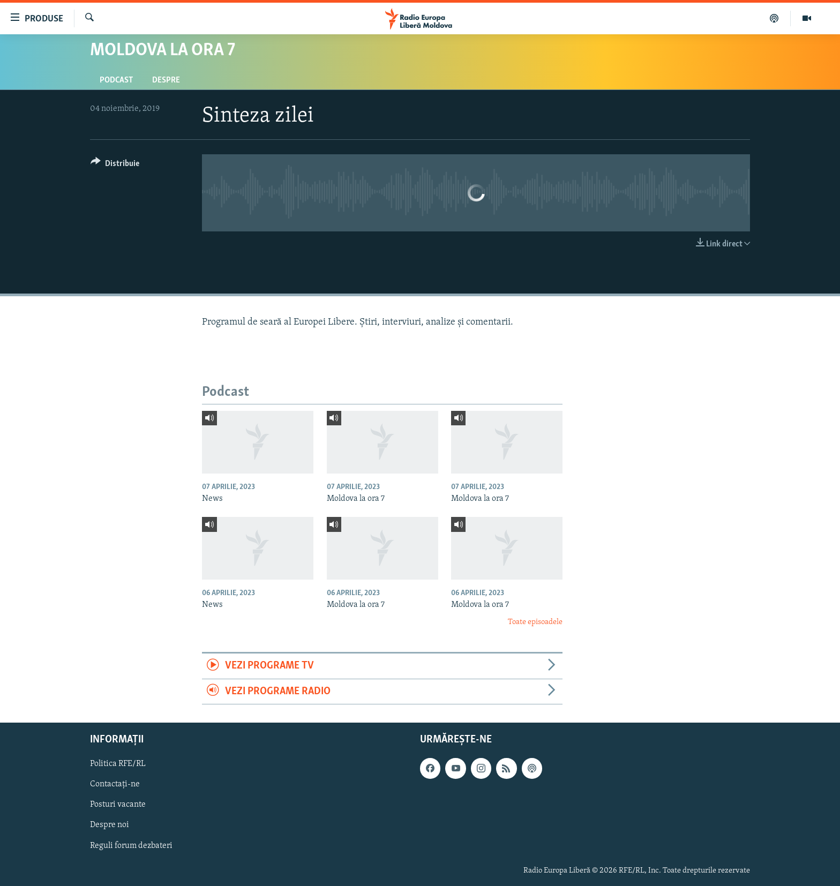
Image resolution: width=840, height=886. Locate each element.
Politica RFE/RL (118, 764)
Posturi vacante (118, 804)
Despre (166, 80)
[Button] (115, 165)
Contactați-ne (115, 784)
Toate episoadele (535, 622)
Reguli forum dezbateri (131, 846)
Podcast (116, 80)
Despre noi (109, 825)
